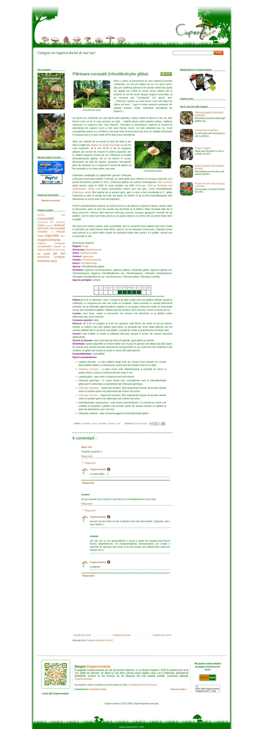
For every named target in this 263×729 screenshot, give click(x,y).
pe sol (95, 423)
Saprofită (103, 423)
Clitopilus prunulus (89, 369)
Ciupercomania (98, 469)
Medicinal (59, 225)
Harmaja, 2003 (144, 185)
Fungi (85, 246)
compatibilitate (45, 246)
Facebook (93, 689)
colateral (46, 243)
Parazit (61, 231)
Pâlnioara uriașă (82, 192)
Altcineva (152, 685)
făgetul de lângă (100, 145)
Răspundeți (86, 456)
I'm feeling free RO (137, 685)
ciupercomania (48, 240)
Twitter (103, 689)
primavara (46, 256)
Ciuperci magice (203, 148)
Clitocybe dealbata (88, 388)
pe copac (45, 253)
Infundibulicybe (89, 263)
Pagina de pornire (122, 635)
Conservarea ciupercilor (206, 130)
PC (54, 232)
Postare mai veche (162, 635)
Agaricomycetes (88, 253)
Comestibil (86, 423)
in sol (56, 249)
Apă (63, 215)
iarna (50, 249)
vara (118, 423)
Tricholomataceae (91, 259)
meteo (62, 250)
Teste (62, 236)
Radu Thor (86, 447)
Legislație (49, 225)
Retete (41, 236)
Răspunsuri (90, 463)
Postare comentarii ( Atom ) (100, 640)
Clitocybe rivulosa (88, 395)
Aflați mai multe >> (179, 689)
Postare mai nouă (82, 635)
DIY (53, 222)
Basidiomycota (94, 249)
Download (60, 222)
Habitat (41, 225)
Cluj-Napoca (116, 145)
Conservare (43, 222)
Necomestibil (57, 228)
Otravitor (44, 231)
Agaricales (88, 256)
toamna (111, 423)
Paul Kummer (164, 182)
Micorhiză (43, 228)
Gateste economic (50, 200)
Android (49, 215)
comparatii (60, 243)
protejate (60, 256)
